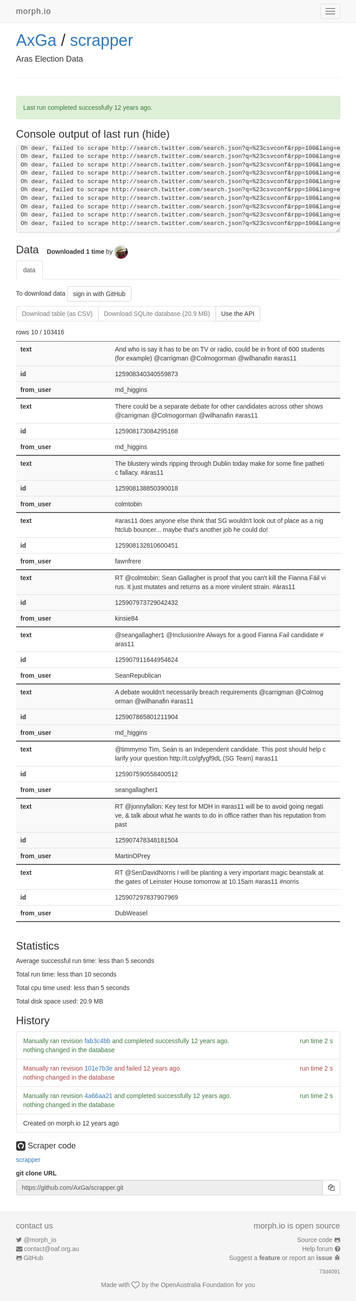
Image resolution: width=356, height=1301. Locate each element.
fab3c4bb (98, 1040)
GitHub (33, 1257)
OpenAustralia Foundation (197, 1284)
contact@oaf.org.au (51, 1248)
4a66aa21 (99, 1095)
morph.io (33, 11)
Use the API (238, 313)
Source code (315, 1239)
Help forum (317, 1248)
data (29, 270)
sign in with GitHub (99, 293)
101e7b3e (99, 1068)
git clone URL (36, 1173)
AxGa (36, 40)
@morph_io (39, 1239)
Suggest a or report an (281, 1257)
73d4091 (329, 1272)
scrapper (101, 40)
